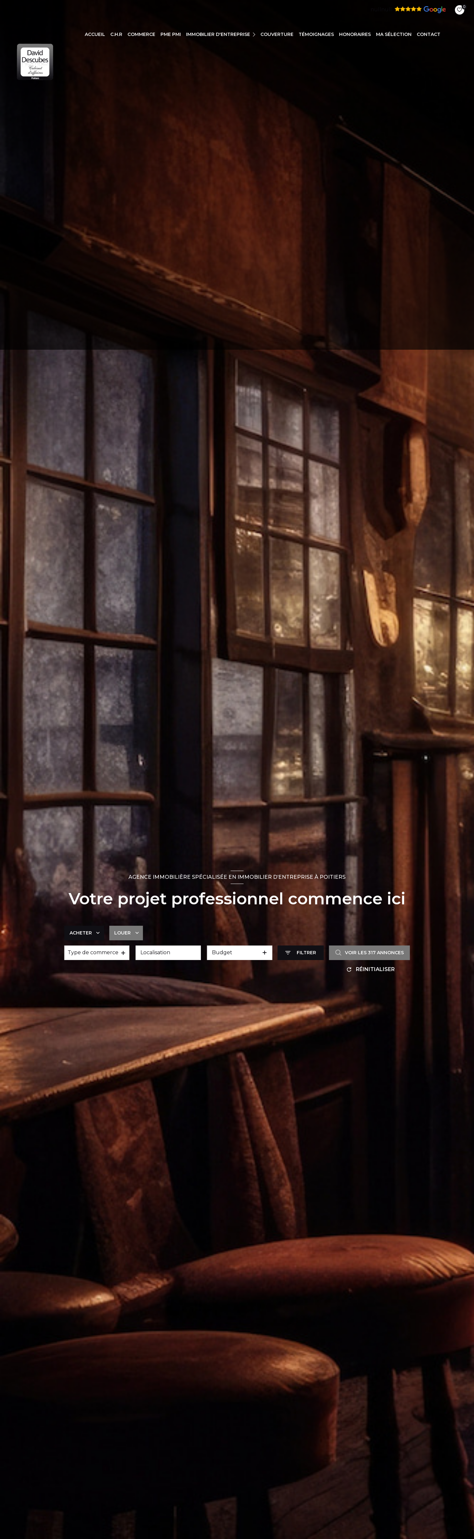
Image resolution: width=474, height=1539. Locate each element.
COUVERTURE (276, 34)
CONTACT (428, 34)
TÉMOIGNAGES (316, 34)
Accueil (95, 34)
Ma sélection (394, 34)
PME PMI (170, 34)
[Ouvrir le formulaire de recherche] (301, 952)
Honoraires (355, 34)
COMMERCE (141, 34)
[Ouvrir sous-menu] (255, 34)
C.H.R (116, 34)
